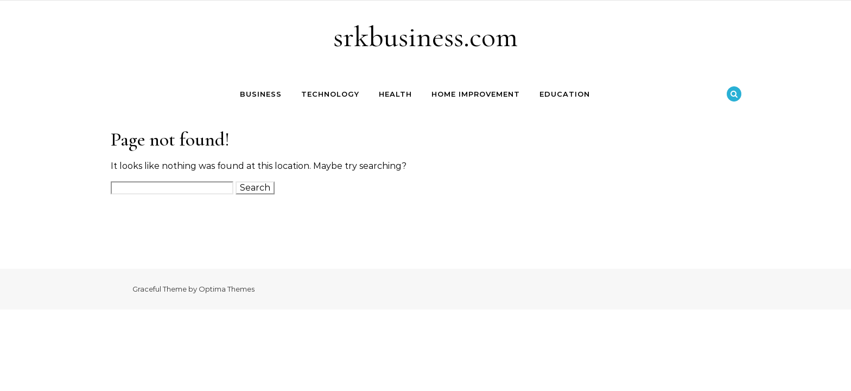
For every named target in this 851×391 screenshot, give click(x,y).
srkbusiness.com (425, 36)
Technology (330, 94)
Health (395, 94)
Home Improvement (475, 94)
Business (261, 94)
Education (564, 94)
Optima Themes (227, 289)
